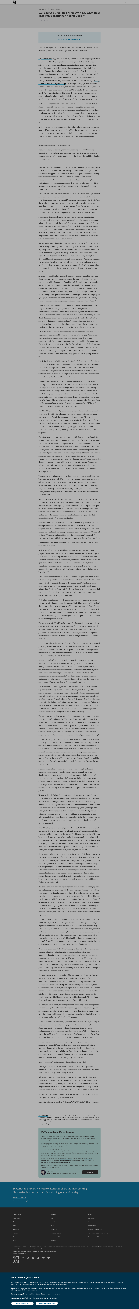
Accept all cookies (22, 1303)
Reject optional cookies (47, 1303)
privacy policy (20, 1294)
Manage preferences (18, 1298)
